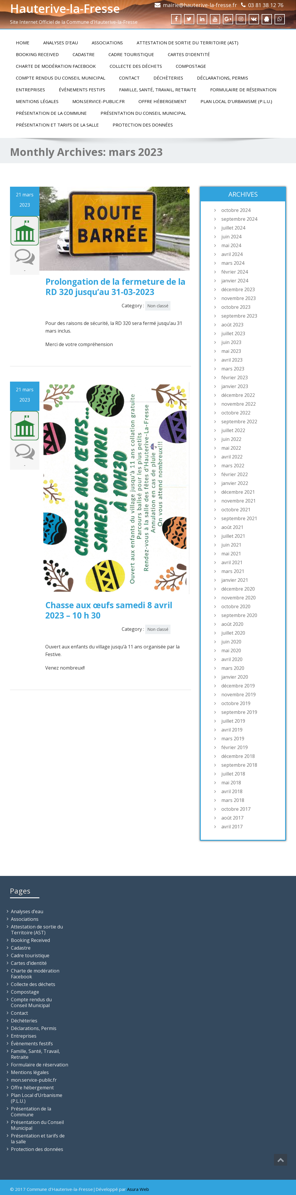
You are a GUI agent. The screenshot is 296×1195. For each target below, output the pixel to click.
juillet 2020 (233, 633)
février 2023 (234, 377)
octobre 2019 (235, 703)
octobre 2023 (235, 307)
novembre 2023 (238, 298)
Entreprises (30, 89)
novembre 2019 (238, 694)
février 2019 (234, 747)
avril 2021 (232, 562)
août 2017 (232, 818)
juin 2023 (231, 342)
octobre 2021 (235, 510)
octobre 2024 (235, 210)
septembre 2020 (239, 615)
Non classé (157, 306)
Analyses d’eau (60, 42)
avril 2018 (232, 791)
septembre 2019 (239, 712)
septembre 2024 (239, 219)
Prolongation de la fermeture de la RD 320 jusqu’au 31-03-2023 (115, 286)
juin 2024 (231, 237)
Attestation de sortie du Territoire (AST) (187, 42)
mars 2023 (232, 369)
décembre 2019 (238, 686)
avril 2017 (232, 827)
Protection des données (143, 125)
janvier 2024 (234, 281)
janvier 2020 (234, 677)
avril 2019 (232, 730)
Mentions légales (37, 101)
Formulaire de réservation (243, 89)
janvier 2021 (234, 580)
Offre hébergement (162, 101)
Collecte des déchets (136, 66)
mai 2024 (231, 245)
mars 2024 (232, 263)
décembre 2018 (238, 756)
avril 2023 (232, 360)
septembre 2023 (239, 316)
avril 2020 (232, 659)
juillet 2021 (233, 536)
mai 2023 (231, 351)
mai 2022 (231, 448)
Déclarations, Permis (222, 78)
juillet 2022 (233, 430)
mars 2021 (232, 571)
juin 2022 (231, 439)
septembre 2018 (239, 765)
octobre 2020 (235, 606)
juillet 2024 (233, 228)
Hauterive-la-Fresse (65, 8)
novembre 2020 (238, 598)
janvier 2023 (234, 386)
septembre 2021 (239, 518)
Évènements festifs (82, 89)
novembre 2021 (238, 501)
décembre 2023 (238, 289)
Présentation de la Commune (51, 113)
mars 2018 (232, 800)
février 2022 (234, 474)
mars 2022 (232, 465)
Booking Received (37, 54)
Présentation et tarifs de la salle (57, 125)
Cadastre (84, 54)
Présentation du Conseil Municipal (143, 113)
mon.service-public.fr (98, 101)
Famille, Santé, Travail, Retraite (157, 89)
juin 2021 (231, 545)
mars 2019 (232, 738)
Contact (129, 78)
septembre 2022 (239, 421)
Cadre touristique (131, 54)
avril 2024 (232, 254)
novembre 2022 (238, 404)
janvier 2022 (234, 483)
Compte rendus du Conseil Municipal (60, 78)
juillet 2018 (233, 774)
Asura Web (138, 1189)
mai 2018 (231, 783)
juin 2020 (231, 642)
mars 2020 (232, 668)
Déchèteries (168, 78)
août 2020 (232, 624)
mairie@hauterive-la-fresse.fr (200, 5)
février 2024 (234, 272)
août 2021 (232, 527)
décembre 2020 (238, 589)
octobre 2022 (235, 413)
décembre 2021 (238, 492)
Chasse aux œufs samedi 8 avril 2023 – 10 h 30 (108, 610)
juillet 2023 (233, 333)
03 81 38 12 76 (265, 5)
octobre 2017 (235, 809)
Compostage (191, 66)
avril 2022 (232, 457)
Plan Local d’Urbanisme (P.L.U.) (236, 101)
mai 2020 (231, 650)
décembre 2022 (238, 395)
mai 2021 (231, 554)
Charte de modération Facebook (56, 66)
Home (22, 42)
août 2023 (232, 325)
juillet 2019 (233, 721)
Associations (107, 42)
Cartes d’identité (189, 54)
